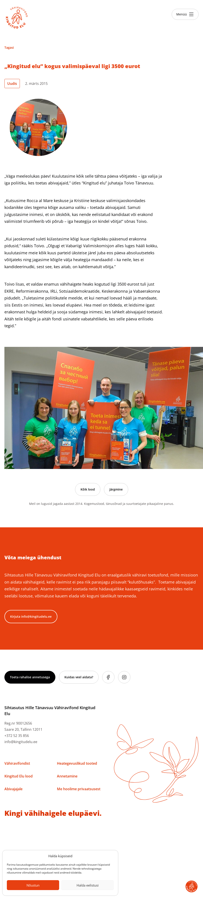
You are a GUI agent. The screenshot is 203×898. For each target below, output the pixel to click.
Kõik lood (88, 489)
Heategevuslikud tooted (77, 763)
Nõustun (32, 885)
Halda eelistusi (88, 885)
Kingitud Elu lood (18, 776)
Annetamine (67, 776)
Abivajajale (13, 788)
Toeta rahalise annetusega (30, 677)
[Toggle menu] (185, 14)
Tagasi (9, 47)
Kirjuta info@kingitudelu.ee (31, 616)
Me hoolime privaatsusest (78, 788)
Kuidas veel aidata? (78, 677)
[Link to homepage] (16, 17)
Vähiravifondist (17, 763)
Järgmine (116, 489)
